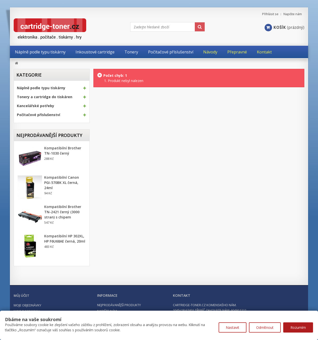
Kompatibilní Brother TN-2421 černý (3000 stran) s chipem (62, 211)
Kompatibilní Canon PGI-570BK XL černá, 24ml (61, 182)
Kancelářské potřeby (35, 106)
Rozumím (298, 327)
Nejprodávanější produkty (49, 135)
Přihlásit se (270, 14)
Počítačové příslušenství (38, 115)
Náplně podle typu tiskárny (41, 88)
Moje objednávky (27, 305)
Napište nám (292, 14)
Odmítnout (265, 327)
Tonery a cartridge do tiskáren (44, 97)
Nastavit (232, 327)
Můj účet (21, 295)
